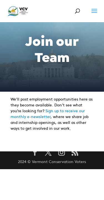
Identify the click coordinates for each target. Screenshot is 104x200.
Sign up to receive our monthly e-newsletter (48, 113)
